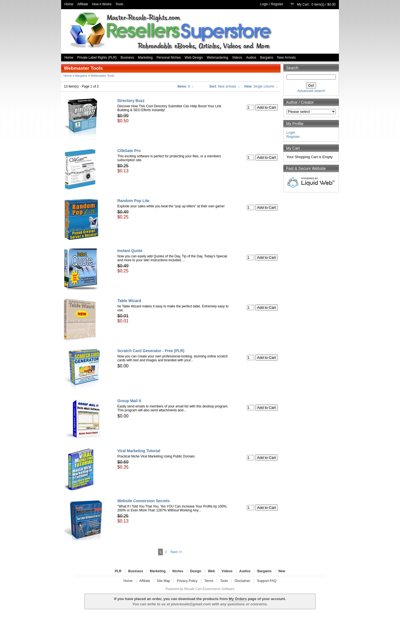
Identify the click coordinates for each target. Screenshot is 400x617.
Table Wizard (129, 300)
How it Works (101, 4)
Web (211, 571)
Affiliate (82, 4)
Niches (177, 571)
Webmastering (217, 57)
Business (127, 57)
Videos (237, 57)
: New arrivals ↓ (224, 86)
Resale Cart (193, 589)
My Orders (238, 599)
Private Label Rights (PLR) (97, 57)
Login (264, 4)
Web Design (194, 57)
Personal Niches (168, 57)
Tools (119, 4)
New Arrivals (286, 57)
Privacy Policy (187, 581)
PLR (118, 571)
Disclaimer (242, 581)
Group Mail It (129, 401)
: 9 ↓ (185, 86)
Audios (251, 57)
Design (195, 571)
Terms (208, 581)
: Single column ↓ (261, 86)
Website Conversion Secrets (144, 501)
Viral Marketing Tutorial (139, 451)
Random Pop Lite (133, 200)
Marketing (145, 57)
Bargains (266, 57)
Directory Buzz (131, 100)
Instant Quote (130, 250)
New (281, 571)
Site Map (163, 581)
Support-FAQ (266, 581)
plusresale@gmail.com (191, 604)
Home (68, 4)
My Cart (303, 4)
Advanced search (311, 91)
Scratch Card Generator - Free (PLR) (151, 351)
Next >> (176, 552)
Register (277, 4)
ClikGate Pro (129, 150)
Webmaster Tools (102, 75)
